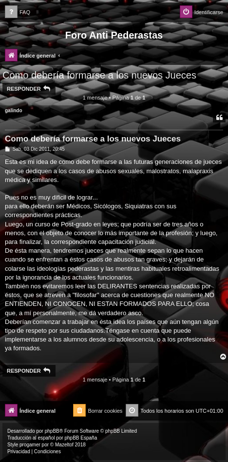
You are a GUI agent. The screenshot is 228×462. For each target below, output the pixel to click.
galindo (13, 110)
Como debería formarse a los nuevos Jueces (99, 75)
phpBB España (80, 438)
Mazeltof (64, 444)
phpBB (52, 431)
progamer (29, 444)
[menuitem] (17, 12)
